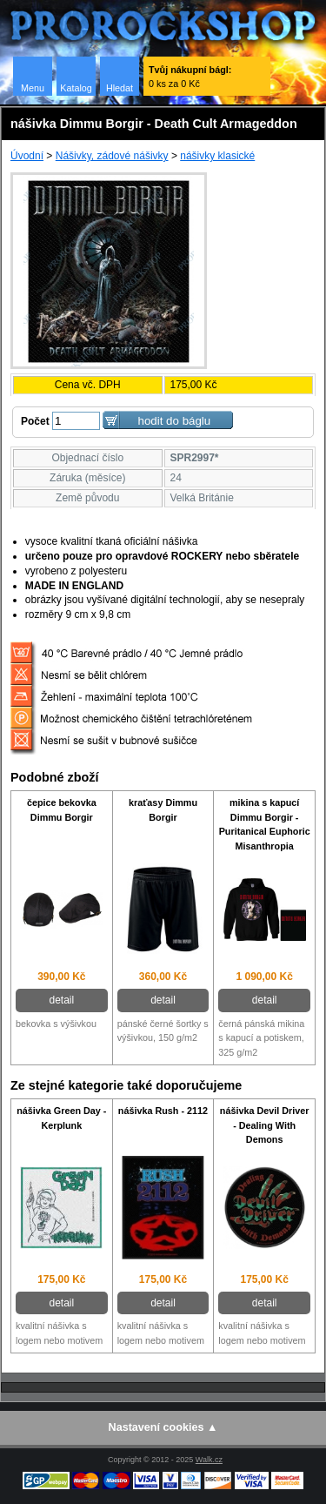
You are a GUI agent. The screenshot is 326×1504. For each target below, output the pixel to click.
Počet (35, 421)
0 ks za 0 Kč (190, 76)
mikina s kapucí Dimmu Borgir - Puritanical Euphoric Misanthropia (264, 824)
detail (61, 1000)
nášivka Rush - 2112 (163, 1110)
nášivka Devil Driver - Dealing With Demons (264, 1125)
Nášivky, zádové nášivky (112, 156)
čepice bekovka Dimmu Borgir (61, 809)
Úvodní (26, 156)
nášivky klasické (217, 156)
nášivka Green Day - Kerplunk (61, 1118)
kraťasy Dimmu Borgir (163, 809)
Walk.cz (209, 1459)
